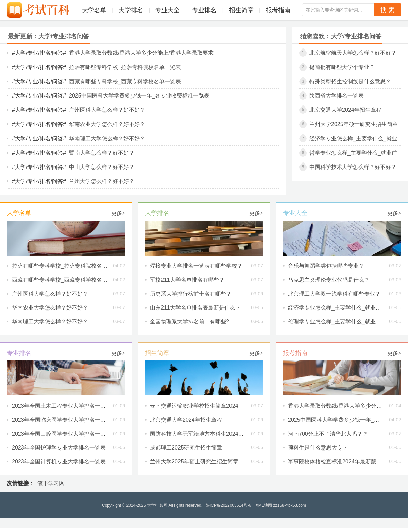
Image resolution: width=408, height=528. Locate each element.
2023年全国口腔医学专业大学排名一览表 (61, 434)
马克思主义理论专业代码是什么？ (329, 280)
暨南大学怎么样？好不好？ (101, 153)
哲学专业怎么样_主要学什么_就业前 (353, 153)
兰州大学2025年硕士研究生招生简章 (353, 124)
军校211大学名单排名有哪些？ (187, 280)
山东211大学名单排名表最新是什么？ (195, 308)
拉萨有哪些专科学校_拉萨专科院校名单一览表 (125, 67)
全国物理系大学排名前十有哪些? (189, 321)
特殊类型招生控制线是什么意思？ (350, 81)
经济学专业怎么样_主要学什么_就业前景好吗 (342, 308)
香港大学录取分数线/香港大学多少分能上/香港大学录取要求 (141, 53)
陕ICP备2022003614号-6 (228, 505)
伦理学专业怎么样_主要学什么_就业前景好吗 (342, 321)
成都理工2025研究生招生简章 (186, 448)
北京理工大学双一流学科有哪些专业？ (334, 294)
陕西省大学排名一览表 (336, 96)
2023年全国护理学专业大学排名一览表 (59, 448)
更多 (118, 213)
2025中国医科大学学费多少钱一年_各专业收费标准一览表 (139, 96)
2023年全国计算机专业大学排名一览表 (59, 461)
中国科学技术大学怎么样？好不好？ (352, 167)
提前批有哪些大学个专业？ (342, 67)
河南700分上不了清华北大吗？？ (328, 434)
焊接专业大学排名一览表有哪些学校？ (196, 266)
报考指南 (278, 10)
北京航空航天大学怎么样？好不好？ (352, 53)
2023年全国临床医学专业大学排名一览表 (61, 420)
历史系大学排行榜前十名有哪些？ (191, 294)
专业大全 (167, 10)
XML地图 (264, 505)
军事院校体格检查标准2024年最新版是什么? (342, 461)
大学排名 (131, 10)
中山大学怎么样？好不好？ (101, 167)
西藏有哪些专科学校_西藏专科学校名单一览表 (125, 81)
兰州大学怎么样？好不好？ (101, 181)
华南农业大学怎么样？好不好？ (107, 124)
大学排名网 (157, 505)
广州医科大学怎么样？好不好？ (107, 110)
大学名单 (94, 10)
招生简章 (241, 10)
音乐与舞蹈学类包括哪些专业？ (326, 266)
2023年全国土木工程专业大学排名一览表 (61, 406)
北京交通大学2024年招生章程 (345, 110)
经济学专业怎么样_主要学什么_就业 (353, 138)
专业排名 (204, 10)
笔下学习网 (51, 483)
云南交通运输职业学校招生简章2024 (194, 406)
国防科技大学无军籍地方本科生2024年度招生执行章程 (216, 434)
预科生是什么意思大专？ (318, 448)
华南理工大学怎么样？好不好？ (107, 138)
